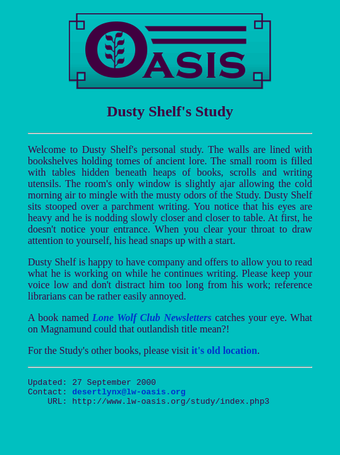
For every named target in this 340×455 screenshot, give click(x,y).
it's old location (224, 350)
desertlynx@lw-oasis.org (128, 395)
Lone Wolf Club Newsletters (152, 317)
